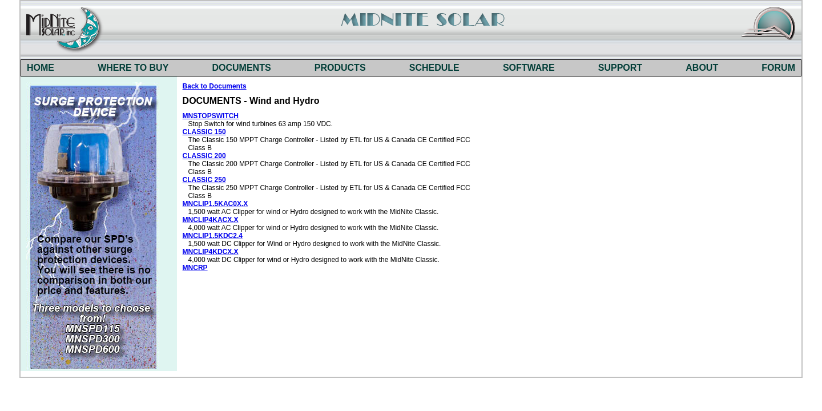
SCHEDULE (434, 67)
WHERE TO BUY (133, 67)
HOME (40, 67)
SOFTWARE (529, 67)
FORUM (778, 67)
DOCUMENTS (241, 67)
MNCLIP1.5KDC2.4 (213, 236)
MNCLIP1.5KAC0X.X (215, 204)
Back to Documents (215, 86)
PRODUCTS (340, 67)
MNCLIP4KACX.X (211, 220)
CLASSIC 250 (204, 180)
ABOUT (702, 67)
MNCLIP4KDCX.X (211, 252)
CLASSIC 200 (204, 156)
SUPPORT (620, 67)
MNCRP (195, 268)
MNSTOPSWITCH (211, 116)
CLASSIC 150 (204, 132)
